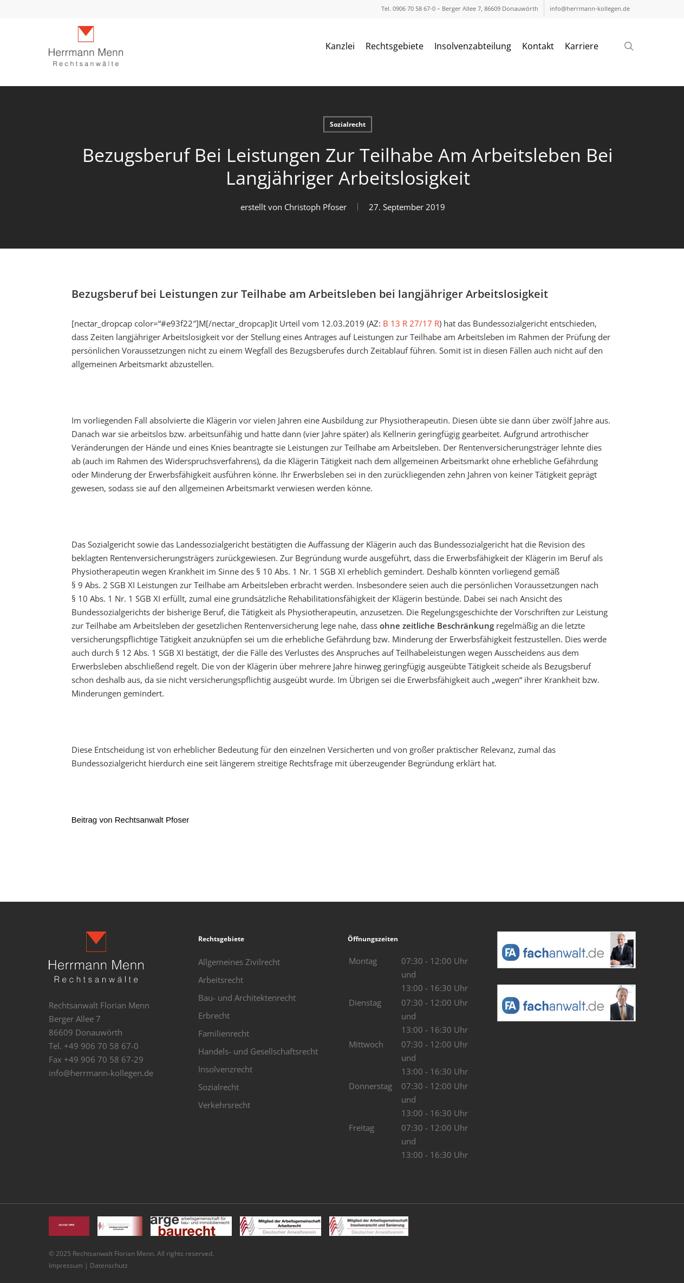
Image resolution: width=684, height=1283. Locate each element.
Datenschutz (109, 1265)
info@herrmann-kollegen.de (101, 1072)
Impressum (66, 1265)
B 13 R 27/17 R (410, 323)
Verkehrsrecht (224, 1104)
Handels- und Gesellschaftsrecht (258, 1051)
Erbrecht (214, 1015)
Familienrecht (223, 1033)
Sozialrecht (348, 123)
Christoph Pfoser (315, 206)
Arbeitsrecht (220, 979)
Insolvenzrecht (225, 1069)
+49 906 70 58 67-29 (104, 1059)
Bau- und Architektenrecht (247, 997)
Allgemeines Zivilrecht (239, 961)
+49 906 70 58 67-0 (101, 1045)
